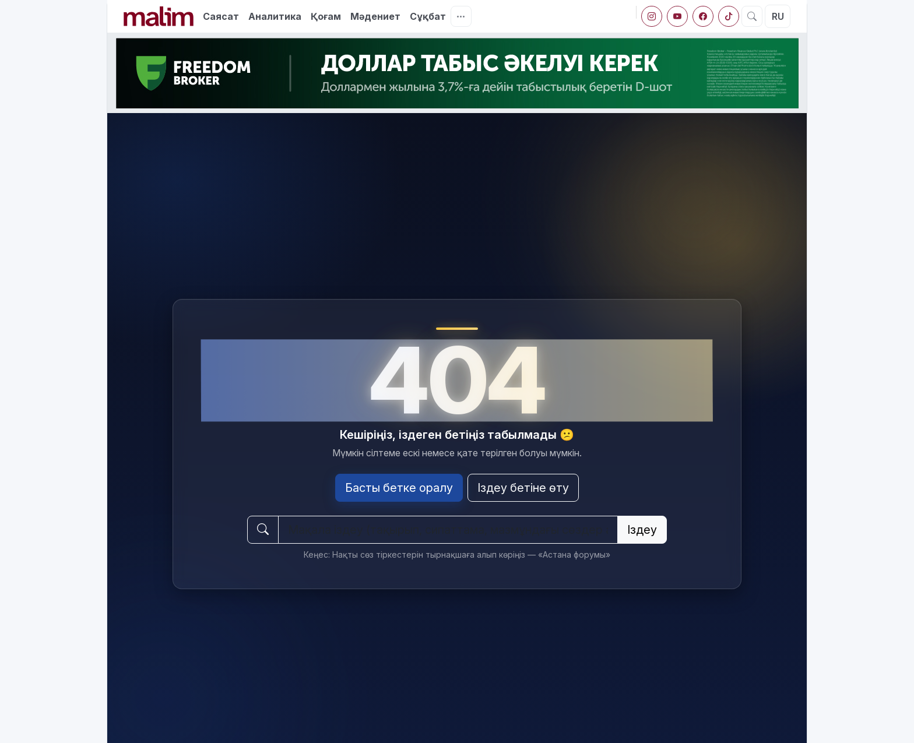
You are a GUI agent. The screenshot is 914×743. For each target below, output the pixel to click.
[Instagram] (651, 16)
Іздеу (642, 530)
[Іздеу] (751, 16)
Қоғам (326, 16)
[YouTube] (677, 16)
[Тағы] (461, 16)
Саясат (221, 16)
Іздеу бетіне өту (523, 488)
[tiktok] (728, 16)
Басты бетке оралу (399, 488)
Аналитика (274, 16)
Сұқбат (428, 16)
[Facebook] (702, 16)
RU (778, 16)
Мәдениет (375, 16)
